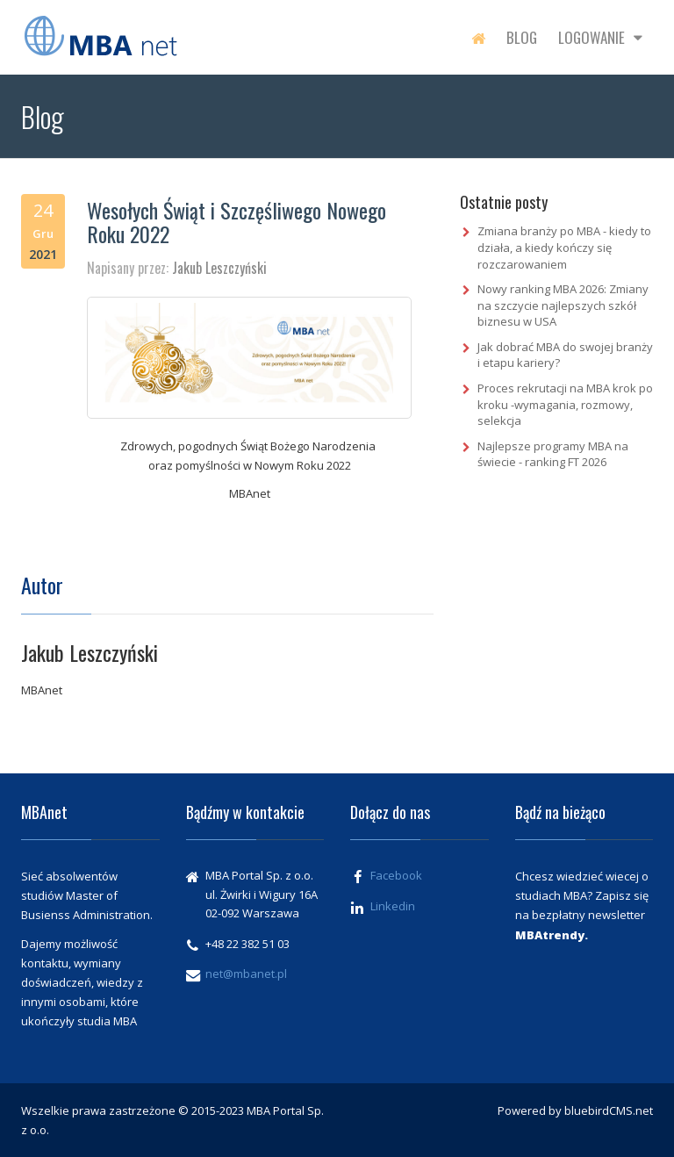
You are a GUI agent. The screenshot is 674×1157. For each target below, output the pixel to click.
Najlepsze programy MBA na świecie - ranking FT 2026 (552, 454)
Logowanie (600, 37)
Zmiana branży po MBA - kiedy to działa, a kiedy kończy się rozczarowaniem (564, 247)
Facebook (396, 875)
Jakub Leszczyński (219, 267)
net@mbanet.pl (246, 973)
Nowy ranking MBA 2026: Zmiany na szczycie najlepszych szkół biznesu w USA (563, 305)
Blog (521, 37)
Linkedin (392, 906)
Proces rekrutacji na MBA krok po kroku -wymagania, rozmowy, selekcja (565, 404)
